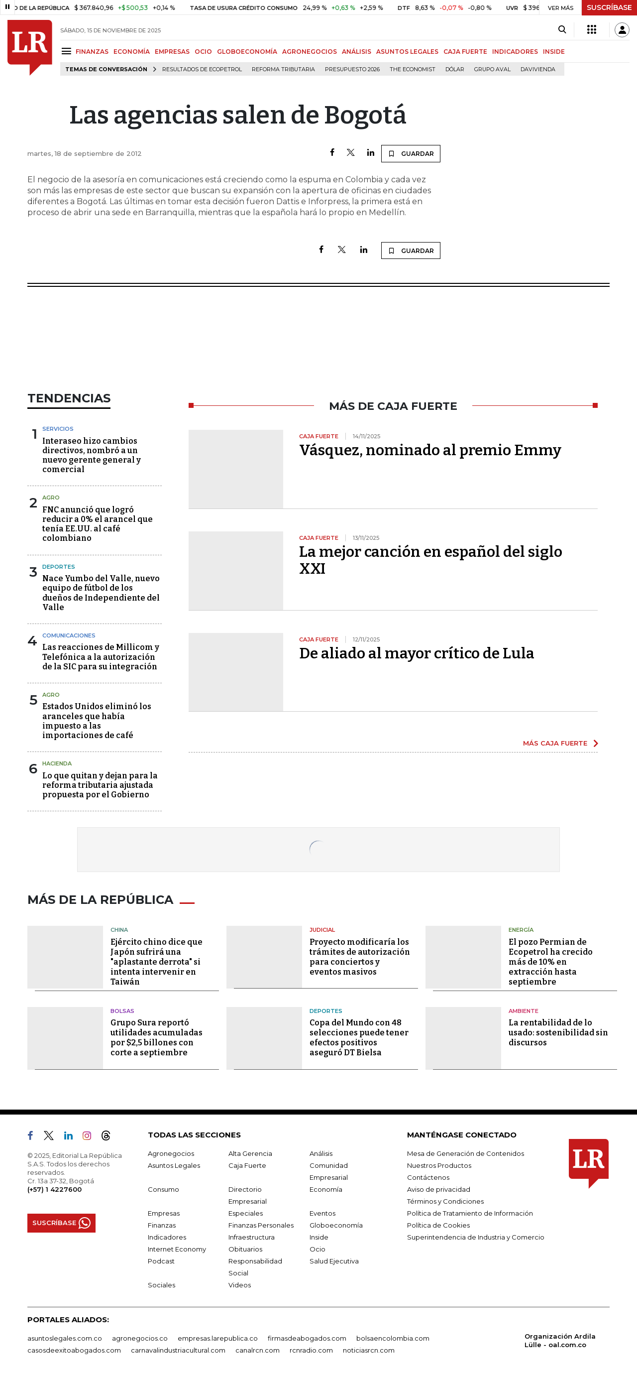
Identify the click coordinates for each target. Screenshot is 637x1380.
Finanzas (162, 1225)
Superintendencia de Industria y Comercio (475, 1237)
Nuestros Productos (439, 1165)
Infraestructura (251, 1237)
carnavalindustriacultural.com (178, 1350)
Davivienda (538, 69)
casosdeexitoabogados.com (74, 1350)
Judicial (322, 929)
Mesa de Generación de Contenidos (465, 1153)
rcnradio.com (311, 1350)
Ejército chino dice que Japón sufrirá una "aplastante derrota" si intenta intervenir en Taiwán (156, 962)
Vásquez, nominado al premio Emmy (430, 450)
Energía (521, 929)
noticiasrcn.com (369, 1350)
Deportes (58, 566)
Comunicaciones (69, 635)
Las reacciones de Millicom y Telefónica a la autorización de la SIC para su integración (100, 656)
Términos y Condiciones (445, 1201)
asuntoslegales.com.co (64, 1338)
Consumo (163, 1189)
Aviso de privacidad (438, 1189)
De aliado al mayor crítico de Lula (416, 653)
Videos (239, 1285)
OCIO (203, 51)
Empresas (164, 1213)
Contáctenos (428, 1177)
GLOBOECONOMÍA (247, 51)
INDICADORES (515, 51)
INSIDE (554, 51)
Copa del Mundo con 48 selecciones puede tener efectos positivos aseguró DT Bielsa (359, 1037)
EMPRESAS (172, 51)
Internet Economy (177, 1249)
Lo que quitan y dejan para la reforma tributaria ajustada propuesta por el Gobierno (100, 785)
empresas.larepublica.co (218, 1338)
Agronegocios (171, 1153)
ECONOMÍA (131, 51)
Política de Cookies (438, 1225)
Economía (326, 1189)
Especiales (245, 1213)
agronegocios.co (140, 1338)
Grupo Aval (492, 69)
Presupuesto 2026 (352, 69)
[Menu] (68, 51)
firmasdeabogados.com (307, 1338)
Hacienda (57, 763)
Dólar (454, 69)
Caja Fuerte (247, 1165)
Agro (51, 497)
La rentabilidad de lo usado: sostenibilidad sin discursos (558, 1032)
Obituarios (245, 1249)
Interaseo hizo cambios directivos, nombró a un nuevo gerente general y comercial (91, 455)
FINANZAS (92, 51)
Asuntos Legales (174, 1165)
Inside (319, 1237)
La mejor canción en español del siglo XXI (430, 560)
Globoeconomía (336, 1225)
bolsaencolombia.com (392, 1338)
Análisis (321, 1153)
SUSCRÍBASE (609, 7)
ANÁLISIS (356, 51)
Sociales (161, 1285)
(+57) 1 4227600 (54, 1189)
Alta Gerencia (250, 1153)
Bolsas (122, 1010)
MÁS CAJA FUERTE (555, 743)
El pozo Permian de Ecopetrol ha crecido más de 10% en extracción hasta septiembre (551, 962)
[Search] (562, 30)
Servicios (58, 428)
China (119, 929)
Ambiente (523, 1010)
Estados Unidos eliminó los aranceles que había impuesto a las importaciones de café (96, 721)
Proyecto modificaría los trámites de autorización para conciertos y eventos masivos (360, 957)
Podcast (161, 1261)
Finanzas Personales (261, 1225)
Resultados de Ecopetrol (202, 69)
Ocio (317, 1249)
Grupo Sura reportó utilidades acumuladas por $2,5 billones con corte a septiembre (156, 1037)
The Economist (412, 69)
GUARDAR (411, 153)
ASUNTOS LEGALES (407, 51)
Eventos (322, 1213)
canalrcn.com (257, 1350)
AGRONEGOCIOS (309, 51)
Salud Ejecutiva (334, 1261)
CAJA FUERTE (465, 51)
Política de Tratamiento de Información (470, 1213)
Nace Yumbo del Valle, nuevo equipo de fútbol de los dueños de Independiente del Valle (101, 593)
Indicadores (167, 1237)
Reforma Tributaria (283, 69)
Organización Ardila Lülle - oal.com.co (560, 1340)
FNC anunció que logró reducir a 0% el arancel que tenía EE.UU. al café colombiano (97, 524)
